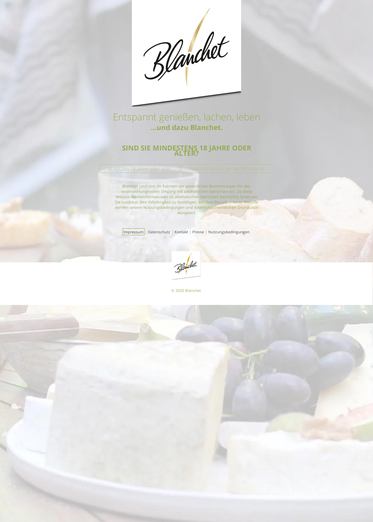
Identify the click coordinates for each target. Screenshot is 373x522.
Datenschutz (159, 231)
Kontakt (181, 231)
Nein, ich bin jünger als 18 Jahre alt (227, 168)
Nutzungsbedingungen (229, 231)
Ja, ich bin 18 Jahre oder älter (139, 168)
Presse (198, 231)
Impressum (133, 231)
